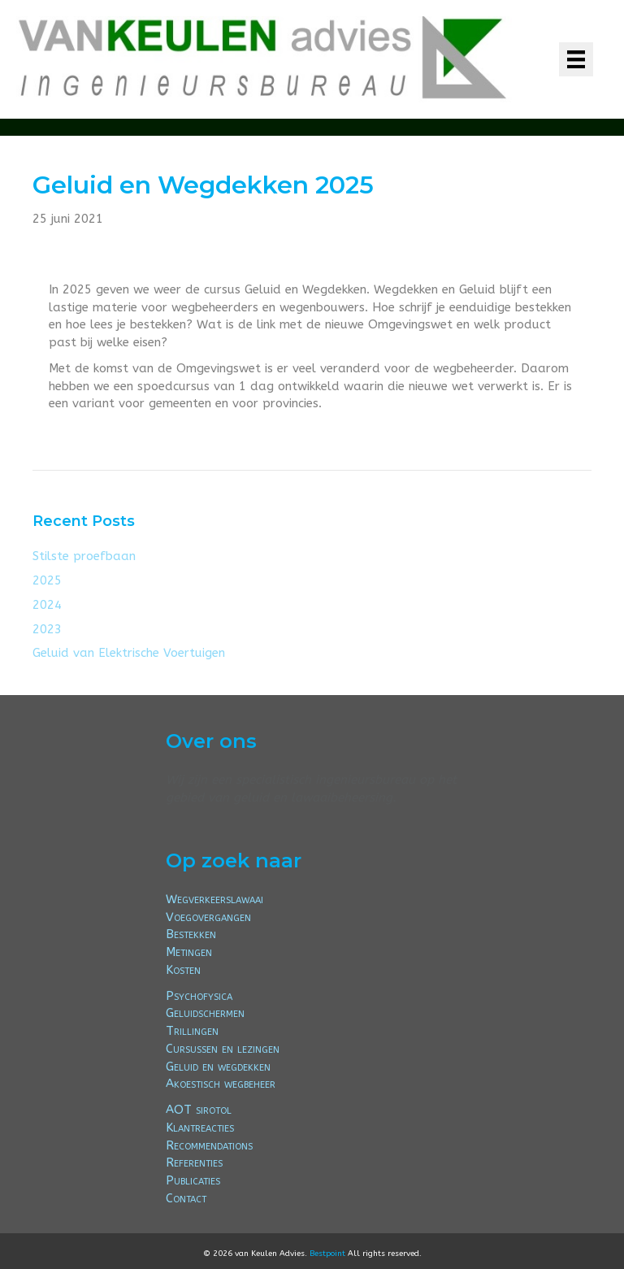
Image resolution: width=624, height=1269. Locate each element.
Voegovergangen (208, 917)
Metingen (189, 952)
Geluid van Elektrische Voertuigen (128, 652)
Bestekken (191, 934)
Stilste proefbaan (84, 556)
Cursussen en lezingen (223, 1048)
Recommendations (209, 1145)
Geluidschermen (205, 1013)
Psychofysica (199, 996)
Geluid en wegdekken (218, 1066)
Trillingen (192, 1030)
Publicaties (193, 1180)
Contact (186, 1198)
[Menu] (576, 59)
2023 (47, 629)
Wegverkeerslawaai (214, 899)
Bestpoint (327, 1253)
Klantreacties (200, 1127)
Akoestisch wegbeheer (220, 1083)
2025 (47, 580)
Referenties (194, 1162)
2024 (47, 605)
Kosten (183, 970)
